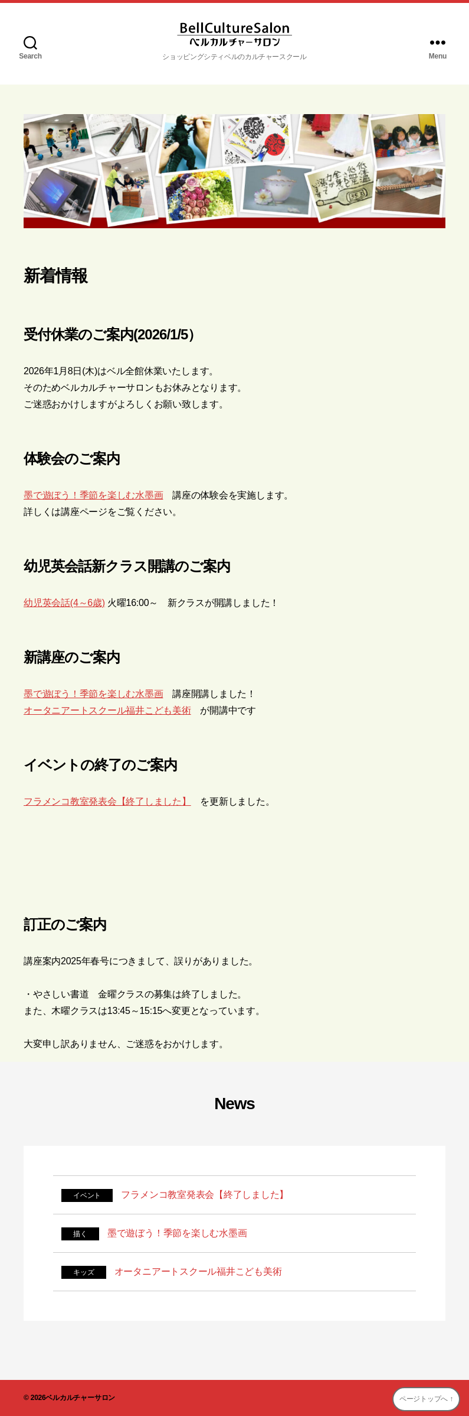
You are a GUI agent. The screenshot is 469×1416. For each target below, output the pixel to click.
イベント (87, 1195)
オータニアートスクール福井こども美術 (107, 710)
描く (80, 1234)
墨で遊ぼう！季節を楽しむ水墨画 (93, 495)
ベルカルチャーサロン (80, 1398)
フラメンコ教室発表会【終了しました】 (107, 801)
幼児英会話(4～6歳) (64, 603)
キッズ (83, 1272)
